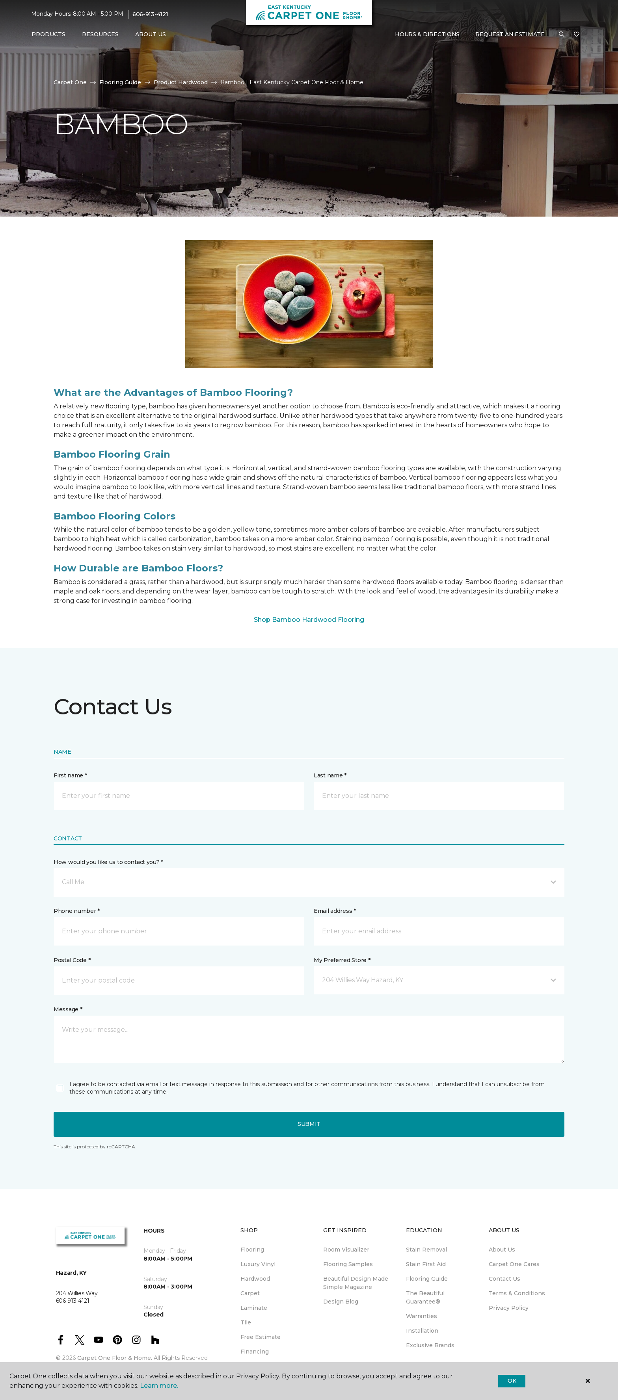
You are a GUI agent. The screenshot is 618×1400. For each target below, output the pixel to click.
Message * (68, 1009)
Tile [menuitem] (245, 1322)
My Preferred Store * (342, 960)
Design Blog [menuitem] (340, 1301)
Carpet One (70, 82)
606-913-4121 (150, 14)
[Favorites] (576, 34)
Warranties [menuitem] (421, 1316)
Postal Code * (72, 960)
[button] (561, 34)
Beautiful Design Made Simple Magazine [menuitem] (355, 1283)
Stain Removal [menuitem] (426, 1249)
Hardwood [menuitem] (255, 1278)
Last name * (330, 775)
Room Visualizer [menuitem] (346, 1249)
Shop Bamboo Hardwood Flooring (309, 619)
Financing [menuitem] (254, 1351)
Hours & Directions (427, 34)
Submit (309, 1123)
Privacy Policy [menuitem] (509, 1307)
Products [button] (48, 34)
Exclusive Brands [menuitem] (430, 1345)
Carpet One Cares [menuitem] (514, 1264)
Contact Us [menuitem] (504, 1278)
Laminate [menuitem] (253, 1307)
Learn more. (159, 1385)
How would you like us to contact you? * (108, 862)
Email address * (335, 911)
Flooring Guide (120, 82)
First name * (70, 775)
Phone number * (77, 911)
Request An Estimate (510, 34)
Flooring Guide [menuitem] (427, 1278)
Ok (512, 1380)
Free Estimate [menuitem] (260, 1337)
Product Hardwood (181, 82)
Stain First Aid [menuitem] (426, 1264)
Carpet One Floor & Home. (114, 1357)
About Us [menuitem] (502, 1249)
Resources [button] (100, 34)
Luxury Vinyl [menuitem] (257, 1264)
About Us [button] (150, 34)
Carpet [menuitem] (250, 1293)
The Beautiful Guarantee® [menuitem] (425, 1297)
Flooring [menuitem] (252, 1249)
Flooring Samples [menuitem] (348, 1264)
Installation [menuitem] (422, 1330)
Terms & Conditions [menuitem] (517, 1293)
